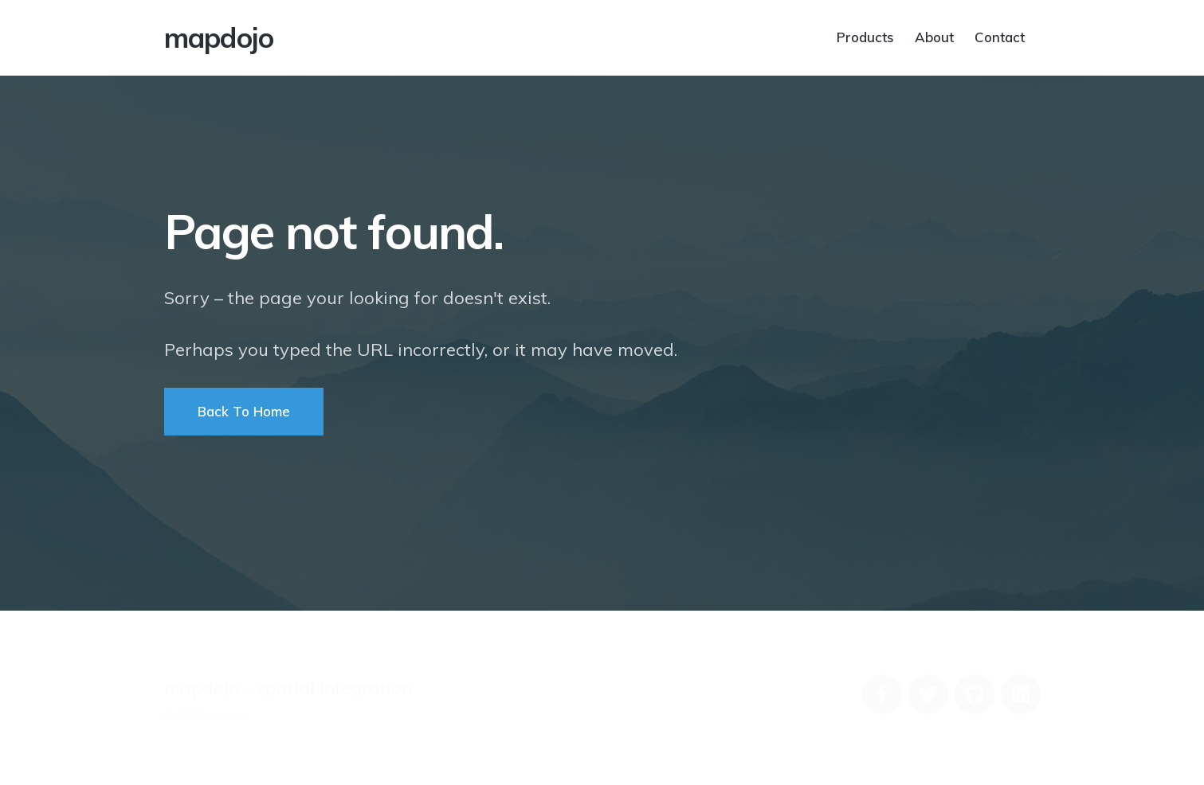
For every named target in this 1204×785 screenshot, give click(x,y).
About (934, 36)
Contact (1000, 36)
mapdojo (219, 37)
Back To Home (244, 411)
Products (865, 36)
